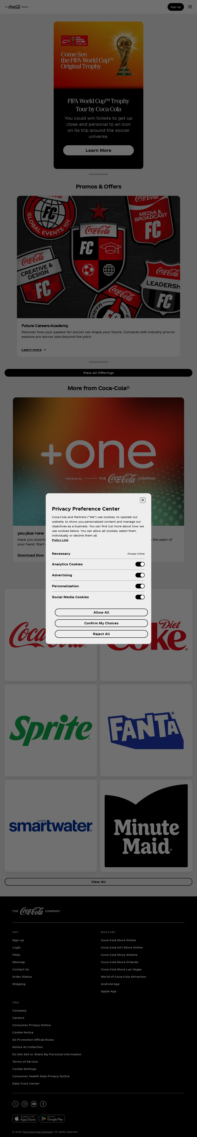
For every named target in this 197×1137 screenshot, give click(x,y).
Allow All (101, 612)
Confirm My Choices (101, 623)
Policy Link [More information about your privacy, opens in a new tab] (60, 540)
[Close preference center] (142, 500)
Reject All (101, 634)
